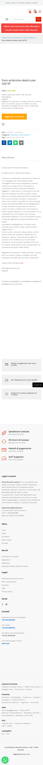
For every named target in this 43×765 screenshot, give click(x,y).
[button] (5, 760)
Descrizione (8, 157)
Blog (28, 3)
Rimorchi (33, 30)
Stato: (4, 91)
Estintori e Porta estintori (12, 713)
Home (8, 3)
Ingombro (25, 702)
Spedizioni (6, 563)
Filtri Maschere (7, 715)
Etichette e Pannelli (31, 713)
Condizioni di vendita (10, 556)
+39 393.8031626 (8, 620)
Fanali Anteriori (24, 135)
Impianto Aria (7, 723)
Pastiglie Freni (7, 689)
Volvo (22, 30)
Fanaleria (13, 135)
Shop (14, 3)
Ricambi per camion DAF (15, 137)
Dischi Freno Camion (33, 687)
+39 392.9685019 (8, 628)
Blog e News (6, 540)
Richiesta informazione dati (12, 578)
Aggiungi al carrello (14, 116)
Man (27, 26)
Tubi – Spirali (7, 726)
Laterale (36, 697)
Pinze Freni (19, 689)
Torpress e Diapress (22, 723)
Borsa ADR (25, 710)
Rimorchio (35, 702)
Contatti (34, 3)
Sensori (29, 689)
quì (22, 108)
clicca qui (5, 643)
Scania (15, 30)
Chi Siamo (21, 3)
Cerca (38, 19)
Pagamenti (6, 560)
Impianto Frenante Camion (12, 687)
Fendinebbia (16, 697)
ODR (3, 588)
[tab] (9, 158)
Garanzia (5, 585)
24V (8, 734)
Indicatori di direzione (10, 702)
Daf (12, 26)
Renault (9, 30)
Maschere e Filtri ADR (24, 715)
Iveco (22, 26)
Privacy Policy (7, 591)
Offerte (7, 26)
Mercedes (34, 26)
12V (3, 734)
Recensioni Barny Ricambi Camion (15, 566)
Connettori (6, 700)
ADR (27, 30)
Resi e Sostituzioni (9, 582)
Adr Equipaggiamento (10, 710)
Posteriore (27, 697)
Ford (17, 26)
